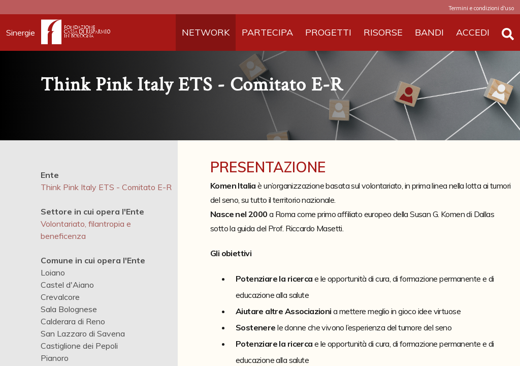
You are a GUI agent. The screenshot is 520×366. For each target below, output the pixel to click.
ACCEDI (473, 32)
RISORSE (383, 32)
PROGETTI (328, 32)
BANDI (429, 32)
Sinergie (23, 32)
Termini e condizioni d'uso (481, 8)
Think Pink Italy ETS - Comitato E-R (106, 187)
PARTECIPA (267, 32)
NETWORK (206, 32)
